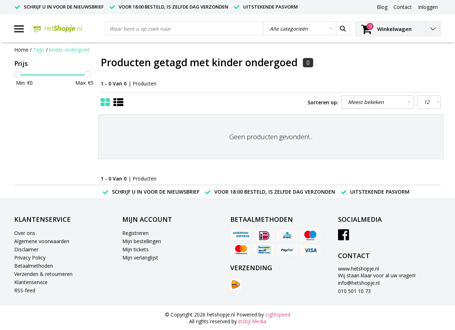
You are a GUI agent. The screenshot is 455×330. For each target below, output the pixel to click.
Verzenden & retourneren (43, 274)
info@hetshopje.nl (359, 282)
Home (21, 49)
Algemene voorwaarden (41, 241)
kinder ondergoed (69, 49)
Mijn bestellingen (141, 241)
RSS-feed (24, 290)
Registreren (135, 233)
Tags (38, 49)
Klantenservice (31, 282)
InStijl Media (252, 321)
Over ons (24, 233)
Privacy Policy (30, 257)
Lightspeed (277, 314)
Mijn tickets (135, 249)
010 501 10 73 (354, 291)
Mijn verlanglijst (140, 257)
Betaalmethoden (33, 265)
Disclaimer (26, 249)
